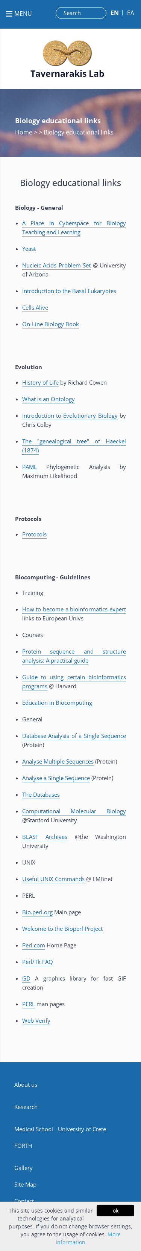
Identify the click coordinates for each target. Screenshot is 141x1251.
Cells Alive (35, 307)
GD (26, 978)
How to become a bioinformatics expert (74, 609)
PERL (28, 1004)
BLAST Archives (44, 836)
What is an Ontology (48, 399)
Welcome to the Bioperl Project (62, 928)
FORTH (23, 1145)
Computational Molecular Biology (74, 811)
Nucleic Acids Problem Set (56, 265)
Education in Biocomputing (57, 702)
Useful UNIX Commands (53, 879)
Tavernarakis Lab (67, 73)
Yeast (29, 248)
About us (25, 1084)
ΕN (115, 13)
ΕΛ (130, 13)
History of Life (40, 382)
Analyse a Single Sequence (56, 778)
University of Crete (82, 1129)
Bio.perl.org (37, 912)
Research (26, 1106)
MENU (19, 13)
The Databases (41, 794)
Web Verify (36, 1020)
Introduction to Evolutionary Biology (70, 415)
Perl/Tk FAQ (37, 961)
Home (24, 132)
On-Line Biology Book (50, 324)
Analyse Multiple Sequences (58, 761)
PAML (29, 466)
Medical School (33, 1129)
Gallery (23, 1168)
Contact (24, 1201)
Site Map (25, 1184)
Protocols (34, 534)
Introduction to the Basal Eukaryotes (69, 291)
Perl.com (33, 945)
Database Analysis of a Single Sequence (74, 735)
